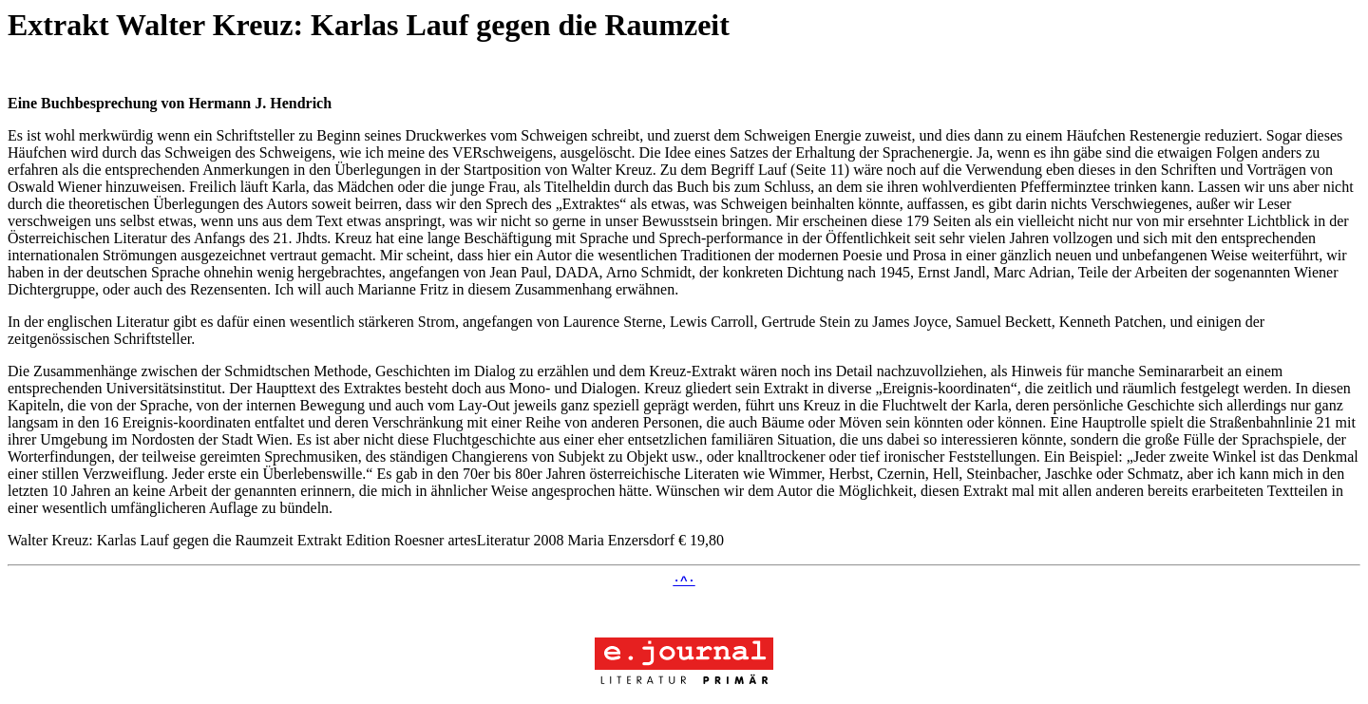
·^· (683, 582)
